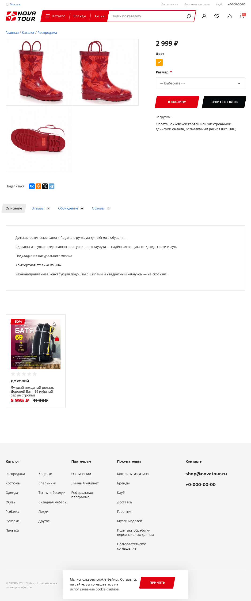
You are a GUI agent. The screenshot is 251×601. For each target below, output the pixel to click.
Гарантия (124, 512)
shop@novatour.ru (206, 473)
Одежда (12, 493)
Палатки (12, 530)
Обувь (10, 502)
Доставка (124, 502)
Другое (44, 521)
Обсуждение (70, 208)
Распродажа (15, 474)
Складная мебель (52, 502)
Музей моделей (129, 521)
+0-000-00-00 (236, 4)
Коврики (45, 474)
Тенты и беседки (51, 493)
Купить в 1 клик (224, 102)
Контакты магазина (133, 474)
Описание (14, 208)
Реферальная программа (82, 495)
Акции (100, 16)
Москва (15, 4)
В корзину (177, 102)
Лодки (43, 512)
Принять (157, 582)
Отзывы (40, 208)
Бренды (79, 16)
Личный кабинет (85, 483)
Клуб (121, 493)
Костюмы (13, 483)
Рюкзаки (12, 521)
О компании (81, 474)
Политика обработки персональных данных (135, 532)
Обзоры (100, 208)
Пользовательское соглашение (132, 546)
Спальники (47, 483)
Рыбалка (12, 512)
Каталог (54, 16)
